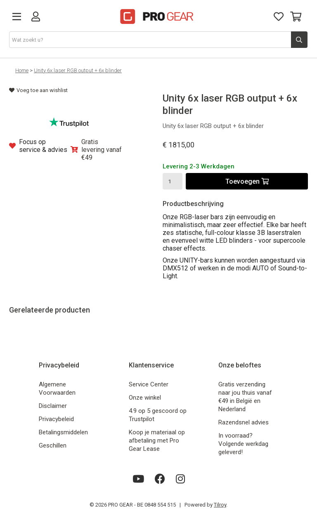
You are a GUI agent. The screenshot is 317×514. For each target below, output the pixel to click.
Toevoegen (247, 181)
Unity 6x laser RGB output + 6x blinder (78, 70)
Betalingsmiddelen (63, 432)
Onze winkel (145, 397)
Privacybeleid (56, 419)
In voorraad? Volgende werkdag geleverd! (243, 444)
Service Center (148, 384)
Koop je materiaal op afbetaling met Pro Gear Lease (157, 440)
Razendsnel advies (243, 422)
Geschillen (52, 445)
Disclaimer (53, 406)
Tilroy (220, 505)
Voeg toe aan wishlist (38, 90)
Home (21, 70)
